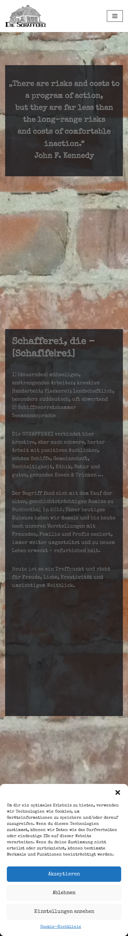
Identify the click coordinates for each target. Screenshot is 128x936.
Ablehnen (64, 892)
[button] (117, 792)
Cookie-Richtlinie (60, 927)
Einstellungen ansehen (64, 911)
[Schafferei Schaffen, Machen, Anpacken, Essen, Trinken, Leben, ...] (25, 16)
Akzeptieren (64, 874)
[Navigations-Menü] (115, 16)
